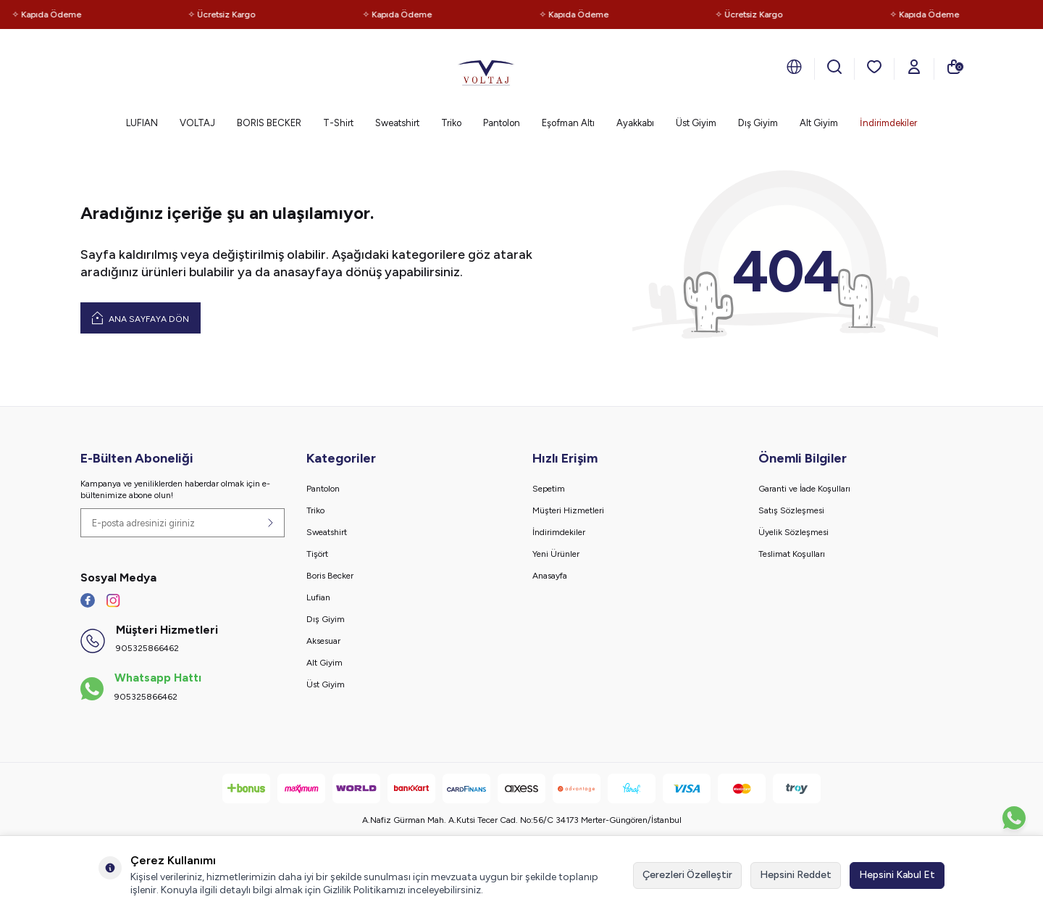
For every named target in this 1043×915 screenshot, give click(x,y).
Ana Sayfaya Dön (140, 318)
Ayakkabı (635, 122)
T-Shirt (338, 122)
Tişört (317, 554)
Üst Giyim (696, 122)
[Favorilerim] (874, 66)
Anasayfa (549, 576)
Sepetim (548, 489)
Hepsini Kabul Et (897, 875)
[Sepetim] (954, 66)
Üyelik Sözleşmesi (793, 532)
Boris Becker (329, 576)
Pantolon (501, 122)
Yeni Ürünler (555, 554)
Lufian (318, 597)
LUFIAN (142, 122)
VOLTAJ (197, 122)
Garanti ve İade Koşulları (804, 489)
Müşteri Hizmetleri (568, 510)
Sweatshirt (397, 122)
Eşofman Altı (568, 122)
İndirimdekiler (888, 122)
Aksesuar (323, 641)
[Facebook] (87, 600)
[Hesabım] (914, 66)
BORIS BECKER (269, 122)
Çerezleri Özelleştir (687, 875)
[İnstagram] (113, 600)
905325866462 (147, 648)
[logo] (486, 69)
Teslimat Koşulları (791, 554)
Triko (451, 122)
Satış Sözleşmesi (791, 510)
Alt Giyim (819, 122)
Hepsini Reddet (796, 875)
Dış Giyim (758, 122)
